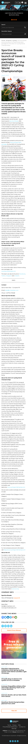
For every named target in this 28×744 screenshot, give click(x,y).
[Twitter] (5, 617)
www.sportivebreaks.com (8, 271)
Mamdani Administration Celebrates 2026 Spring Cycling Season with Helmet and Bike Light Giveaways (14, 671)
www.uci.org (15, 589)
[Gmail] (13, 617)
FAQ (19, 725)
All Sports (8, 40)
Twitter (3, 275)
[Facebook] (2, 617)
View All (14, 710)
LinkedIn (16, 275)
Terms (9, 725)
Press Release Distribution (10, 727)
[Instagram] (10, 617)
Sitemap (14, 728)
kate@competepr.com (11, 290)
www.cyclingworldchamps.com (16, 487)
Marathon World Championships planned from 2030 (12, 702)
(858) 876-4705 (20, 732)
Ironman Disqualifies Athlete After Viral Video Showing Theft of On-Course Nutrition (13, 687)
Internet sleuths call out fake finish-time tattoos (14, 695)
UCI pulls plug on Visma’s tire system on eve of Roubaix (11, 679)
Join (17, 2)
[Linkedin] (8, 617)
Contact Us (22, 727)
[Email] (15, 617)
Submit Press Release (14, 630)
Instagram (9, 275)
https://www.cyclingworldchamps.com (14, 550)
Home (3, 40)
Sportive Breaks (13, 121)
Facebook (22, 274)
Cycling (14, 40)
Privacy (14, 725)
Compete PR (17, 598)
